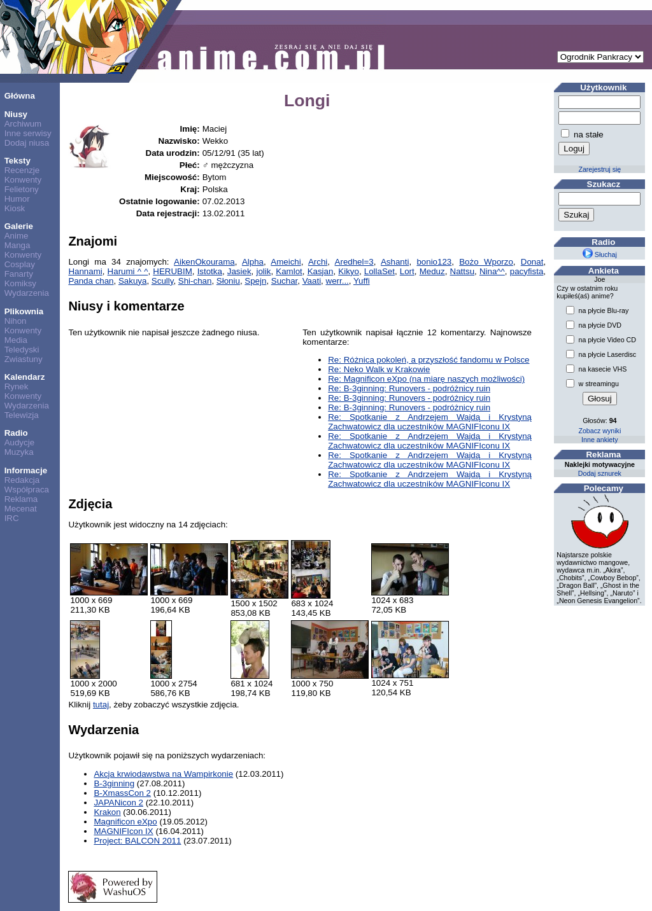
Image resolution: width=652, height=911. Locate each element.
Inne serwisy (28, 133)
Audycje (19, 442)
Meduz (432, 271)
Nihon (15, 321)
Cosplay (19, 264)
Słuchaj (600, 254)
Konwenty (23, 179)
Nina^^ (492, 271)
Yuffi (361, 281)
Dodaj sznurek (599, 473)
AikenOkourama (204, 262)
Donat (532, 262)
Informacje (25, 470)
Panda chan (90, 281)
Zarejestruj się (599, 169)
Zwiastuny (23, 359)
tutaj (101, 704)
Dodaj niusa (26, 143)
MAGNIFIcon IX (123, 831)
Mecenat (20, 508)
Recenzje (22, 170)
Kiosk (14, 208)
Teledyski (21, 349)
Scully (163, 281)
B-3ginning (114, 783)
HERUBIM (172, 271)
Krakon (107, 812)
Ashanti (395, 262)
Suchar (284, 281)
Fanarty (18, 274)
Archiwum (23, 124)
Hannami (85, 271)
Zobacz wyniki (599, 431)
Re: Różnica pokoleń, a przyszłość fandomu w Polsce (428, 360)
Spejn (255, 281)
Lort (407, 271)
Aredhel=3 (354, 262)
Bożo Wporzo (486, 262)
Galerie (18, 226)
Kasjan (321, 271)
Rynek (16, 386)
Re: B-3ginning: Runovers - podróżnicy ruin (409, 388)
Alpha (253, 262)
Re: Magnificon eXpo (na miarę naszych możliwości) (426, 379)
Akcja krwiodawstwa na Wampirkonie (163, 774)
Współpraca (26, 489)
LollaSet (379, 271)
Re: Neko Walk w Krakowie (379, 369)
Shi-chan (195, 281)
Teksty (17, 160)
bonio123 (433, 262)
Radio (16, 433)
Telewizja (21, 415)
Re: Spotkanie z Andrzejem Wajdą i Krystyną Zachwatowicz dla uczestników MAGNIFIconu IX (430, 421)
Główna (19, 96)
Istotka (209, 271)
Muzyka (19, 452)
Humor (17, 199)
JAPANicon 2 (118, 802)
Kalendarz (24, 377)
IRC (11, 518)
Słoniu (228, 281)
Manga (17, 245)
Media (15, 340)
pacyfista (527, 271)
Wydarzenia (26, 293)
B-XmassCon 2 (122, 793)
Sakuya (132, 281)
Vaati (311, 281)
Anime (16, 235)
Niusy (15, 114)
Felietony (21, 189)
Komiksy (20, 283)
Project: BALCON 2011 (137, 840)
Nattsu (462, 271)
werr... (337, 281)
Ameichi (286, 262)
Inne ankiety (599, 439)
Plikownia (23, 311)
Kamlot (289, 271)
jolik (263, 271)
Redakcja (22, 480)
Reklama (21, 499)
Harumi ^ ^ (128, 271)
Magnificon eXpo (125, 821)
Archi (317, 262)
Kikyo (348, 271)
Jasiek (239, 271)
